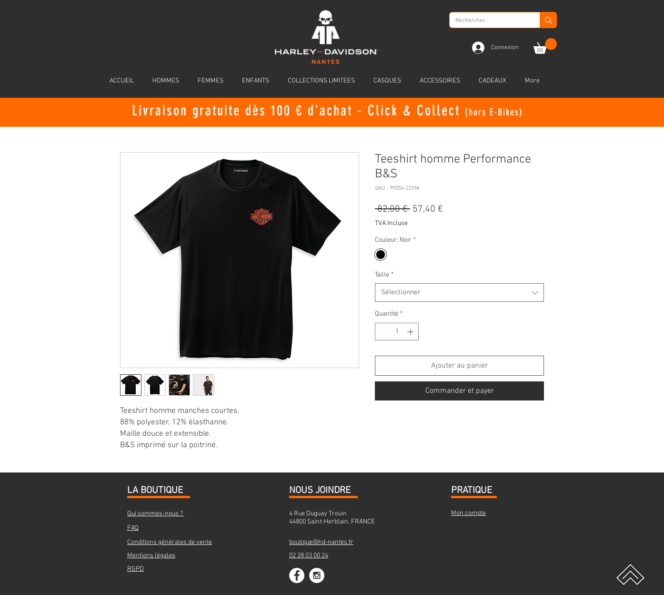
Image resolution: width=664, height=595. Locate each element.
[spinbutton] (396, 331)
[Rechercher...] (487, 20)
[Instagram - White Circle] (316, 575)
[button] (545, 46)
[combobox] (459, 292)
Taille (384, 275)
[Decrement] (382, 331)
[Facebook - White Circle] (296, 575)
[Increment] (411, 331)
